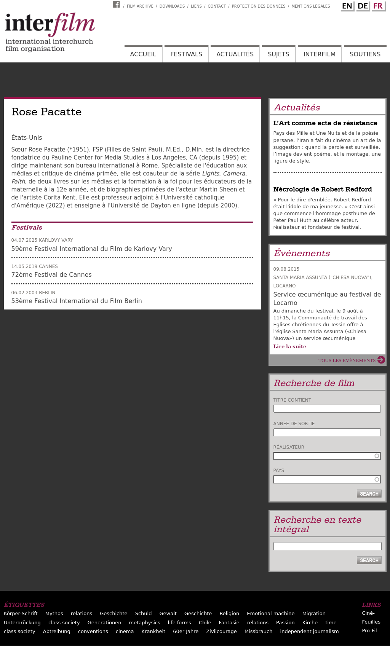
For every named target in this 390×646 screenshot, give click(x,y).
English (346, 5)
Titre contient (292, 400)
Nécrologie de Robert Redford (322, 189)
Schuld (143, 613)
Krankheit (154, 631)
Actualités (235, 54)
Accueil (143, 54)
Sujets (278, 54)
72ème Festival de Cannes (51, 274)
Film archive (140, 6)
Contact (217, 6)
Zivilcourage (221, 631)
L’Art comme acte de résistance (325, 123)
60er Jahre (185, 631)
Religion (229, 613)
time (330, 622)
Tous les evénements (347, 360)
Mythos (54, 613)
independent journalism (309, 631)
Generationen (104, 622)
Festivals (186, 54)
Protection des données (259, 6)
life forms (179, 622)
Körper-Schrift (21, 613)
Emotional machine (270, 613)
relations (81, 613)
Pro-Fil (369, 630)
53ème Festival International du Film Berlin (76, 301)
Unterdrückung (22, 622)
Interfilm (320, 54)
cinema (125, 631)
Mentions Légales (310, 6)
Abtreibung (56, 631)
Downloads (172, 6)
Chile (205, 622)
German (362, 5)
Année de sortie (294, 423)
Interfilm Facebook (117, 4)
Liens (196, 6)
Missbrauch (259, 631)
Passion (285, 622)
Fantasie (229, 622)
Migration (314, 613)
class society (64, 622)
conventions (93, 631)
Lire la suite (289, 346)
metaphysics (144, 622)
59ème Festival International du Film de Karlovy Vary (91, 248)
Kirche (310, 622)
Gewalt (168, 613)
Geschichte (113, 613)
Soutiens (365, 54)
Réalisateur (289, 447)
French (378, 5)
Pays (279, 470)
